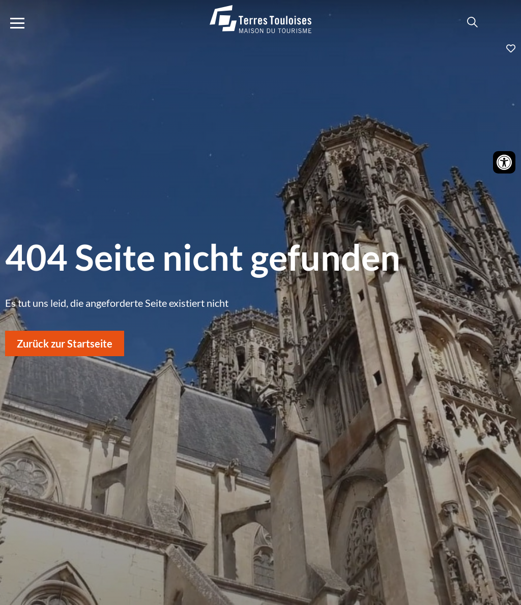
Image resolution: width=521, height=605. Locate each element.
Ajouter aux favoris (260, 48)
